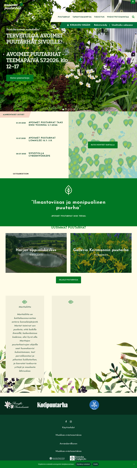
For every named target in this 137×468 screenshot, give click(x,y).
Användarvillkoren (68, 444)
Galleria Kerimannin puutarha (101, 250)
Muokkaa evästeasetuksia (68, 435)
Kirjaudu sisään (78, 25)
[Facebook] (66, 421)
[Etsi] (133, 17)
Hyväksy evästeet (83, 464)
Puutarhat (64, 17)
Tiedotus (99, 17)
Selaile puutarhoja (68, 280)
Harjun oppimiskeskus (36, 250)
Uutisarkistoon (21, 174)
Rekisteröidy (100, 25)
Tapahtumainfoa (82, 17)
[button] (4, 54)
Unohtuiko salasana (122, 25)
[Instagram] (71, 421)
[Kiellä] (134, 464)
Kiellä (96, 464)
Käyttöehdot (68, 427)
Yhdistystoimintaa (118, 17)
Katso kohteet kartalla (103, 145)
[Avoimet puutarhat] (13, 6)
